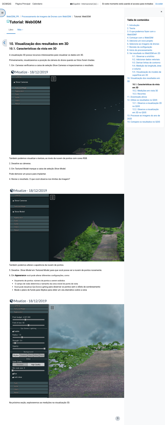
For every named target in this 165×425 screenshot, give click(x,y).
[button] (84, 4)
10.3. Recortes (139, 94)
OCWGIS (6, 3)
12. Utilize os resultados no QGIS (142, 100)
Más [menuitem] (22, 29)
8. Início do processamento (139, 50)
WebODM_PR (15, 16)
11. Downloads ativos (137, 97)
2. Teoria (131, 28)
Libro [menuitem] (13, 29)
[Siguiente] (121, 42)
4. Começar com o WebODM (140, 37)
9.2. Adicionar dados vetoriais (146, 59)
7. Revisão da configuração (139, 47)
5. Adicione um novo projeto (140, 41)
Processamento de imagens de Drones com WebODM (49, 16)
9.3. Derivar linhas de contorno (146, 62)
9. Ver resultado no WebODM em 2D (143, 53)
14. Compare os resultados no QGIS (143, 122)
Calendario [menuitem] (37, 4)
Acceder (159, 4)
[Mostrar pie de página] (117, 418)
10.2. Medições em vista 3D (145, 90)
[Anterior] (7, 42)
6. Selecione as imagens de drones (143, 44)
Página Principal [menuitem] (22, 4)
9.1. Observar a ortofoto (143, 56)
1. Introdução (133, 25)
